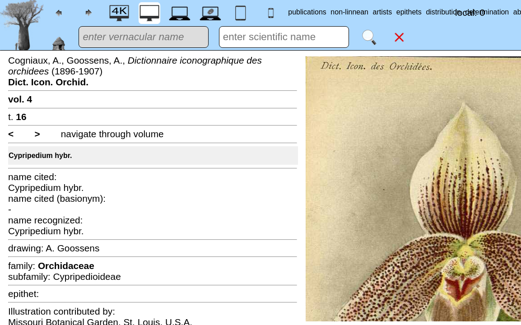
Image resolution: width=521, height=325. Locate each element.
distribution (443, 12)
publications (307, 12)
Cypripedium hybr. (40, 155)
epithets (409, 12)
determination (487, 12)
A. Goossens (72, 248)
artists (382, 12)
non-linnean (349, 12)
